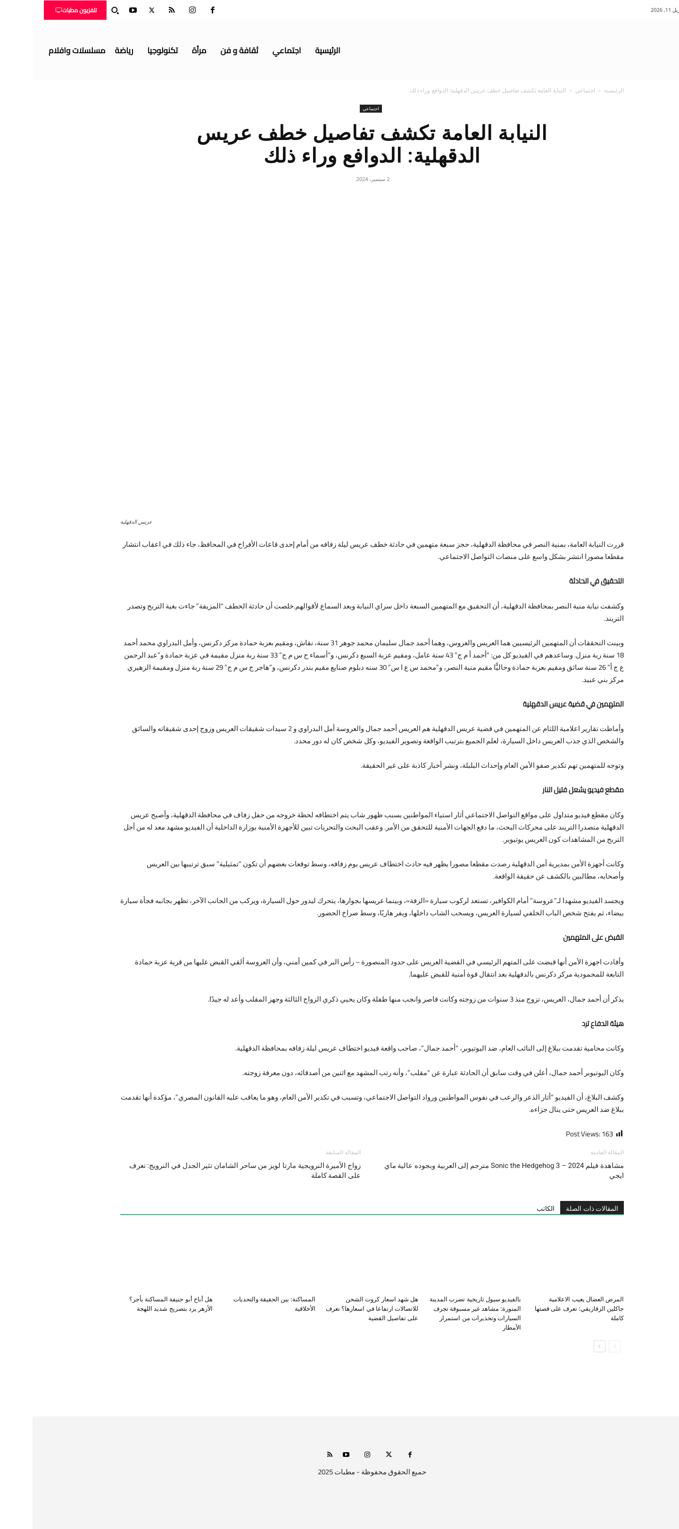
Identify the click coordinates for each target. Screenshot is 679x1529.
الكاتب (513, 1208)
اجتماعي (553, 90)
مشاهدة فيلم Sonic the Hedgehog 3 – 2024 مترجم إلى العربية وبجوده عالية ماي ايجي (471, 1170)
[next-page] (567, 1346)
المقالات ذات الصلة (559, 1208)
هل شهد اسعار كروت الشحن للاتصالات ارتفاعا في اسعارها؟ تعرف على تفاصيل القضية (339, 1309)
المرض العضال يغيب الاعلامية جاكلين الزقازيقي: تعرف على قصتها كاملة (546, 1309)
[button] (82, 10)
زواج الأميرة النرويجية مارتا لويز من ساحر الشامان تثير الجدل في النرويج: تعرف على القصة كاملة (212, 1170)
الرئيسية (581, 90)
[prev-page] (582, 1346)
